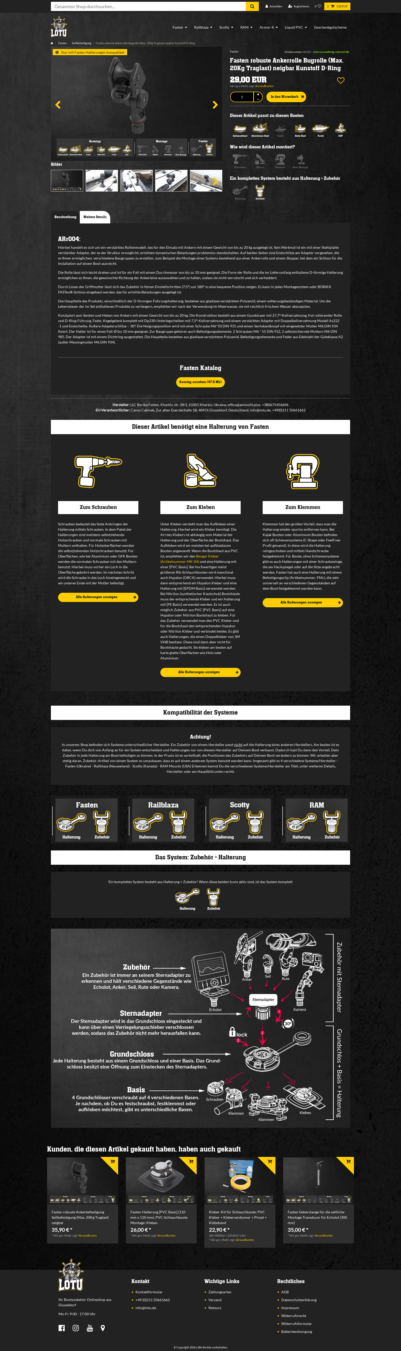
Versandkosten (264, 86)
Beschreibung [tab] (65, 217)
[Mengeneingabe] (241, 97)
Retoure (214, 1308)
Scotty (224, 27)
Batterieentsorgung (296, 1331)
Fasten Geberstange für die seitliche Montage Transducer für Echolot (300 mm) (317, 1217)
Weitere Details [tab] (95, 217)
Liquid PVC (294, 27)
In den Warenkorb (287, 97)
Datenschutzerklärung (299, 1300)
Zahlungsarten (219, 1292)
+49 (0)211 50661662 (153, 1300)
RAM (244, 27)
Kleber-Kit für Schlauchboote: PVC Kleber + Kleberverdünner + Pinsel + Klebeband (238, 1217)
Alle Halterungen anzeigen (106, 597)
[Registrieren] (298, 6)
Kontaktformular (149, 1292)
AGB (285, 1292)
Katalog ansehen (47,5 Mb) (200, 382)
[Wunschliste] (318, 6)
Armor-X (267, 27)
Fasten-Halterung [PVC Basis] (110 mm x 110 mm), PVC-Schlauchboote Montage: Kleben (158, 1217)
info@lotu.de (146, 1308)
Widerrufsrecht (293, 1315)
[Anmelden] (274, 6)
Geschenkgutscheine (330, 27)
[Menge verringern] (258, 99)
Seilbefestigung (81, 43)
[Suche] (252, 6)
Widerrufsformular (296, 1323)
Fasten (178, 27)
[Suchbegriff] (148, 6)
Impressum (290, 1308)
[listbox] (82, 1181)
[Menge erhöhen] (258, 94)
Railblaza (201, 27)
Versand (214, 1300)
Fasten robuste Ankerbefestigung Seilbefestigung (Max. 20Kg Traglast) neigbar (80, 1217)
